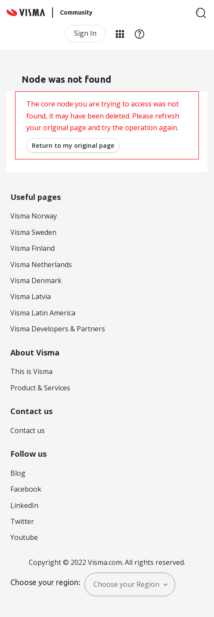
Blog (17, 473)
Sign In (85, 33)
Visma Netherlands (41, 264)
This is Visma (31, 371)
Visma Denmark (36, 280)
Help (139, 34)
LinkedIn (24, 505)
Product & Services (40, 388)
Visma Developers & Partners (57, 328)
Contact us (27, 430)
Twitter (22, 521)
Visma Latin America (42, 313)
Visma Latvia (30, 296)
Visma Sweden (33, 232)
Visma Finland (32, 248)
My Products (120, 34)
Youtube (24, 537)
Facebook (25, 489)
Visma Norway (33, 216)
